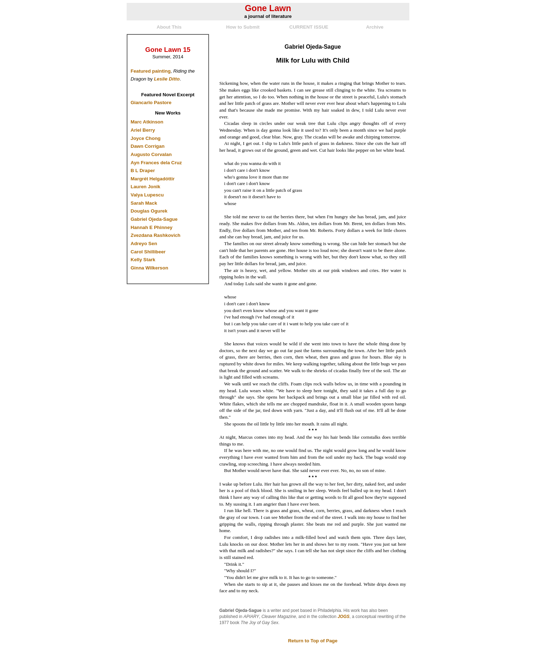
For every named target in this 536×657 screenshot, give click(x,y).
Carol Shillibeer (148, 251)
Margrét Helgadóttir (153, 178)
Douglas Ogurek (149, 211)
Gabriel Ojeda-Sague (154, 219)
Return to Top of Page (312, 640)
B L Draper (143, 170)
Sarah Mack (144, 203)
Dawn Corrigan (148, 146)
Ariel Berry (143, 130)
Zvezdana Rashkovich (155, 235)
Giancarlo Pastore (151, 102)
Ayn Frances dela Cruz (156, 162)
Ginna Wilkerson (149, 268)
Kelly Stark (143, 259)
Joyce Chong (146, 138)
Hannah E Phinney (151, 227)
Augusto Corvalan (151, 154)
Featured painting (151, 71)
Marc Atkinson (147, 122)
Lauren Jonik (145, 186)
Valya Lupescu (147, 195)
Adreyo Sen (144, 243)
